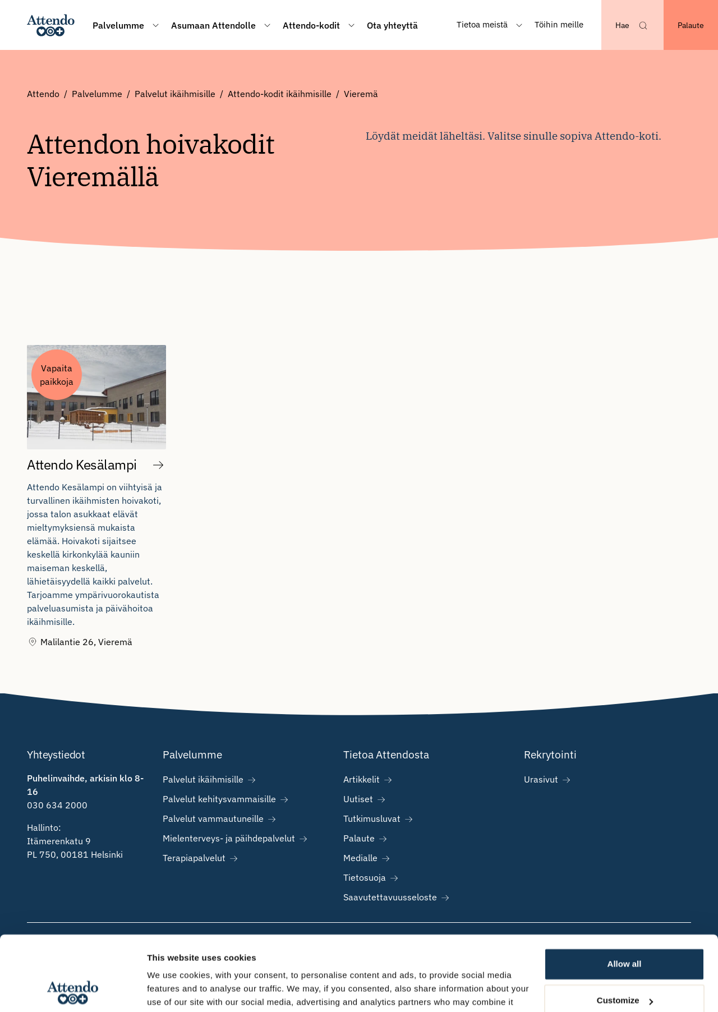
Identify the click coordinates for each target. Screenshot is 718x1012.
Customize (625, 930)
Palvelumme (97, 93)
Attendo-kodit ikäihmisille (280, 93)
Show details (173, 990)
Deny (624, 967)
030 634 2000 (57, 805)
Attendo (43, 93)
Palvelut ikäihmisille (175, 93)
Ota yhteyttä (392, 25)
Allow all (624, 894)
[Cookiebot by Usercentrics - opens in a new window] (73, 990)
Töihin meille (559, 24)
